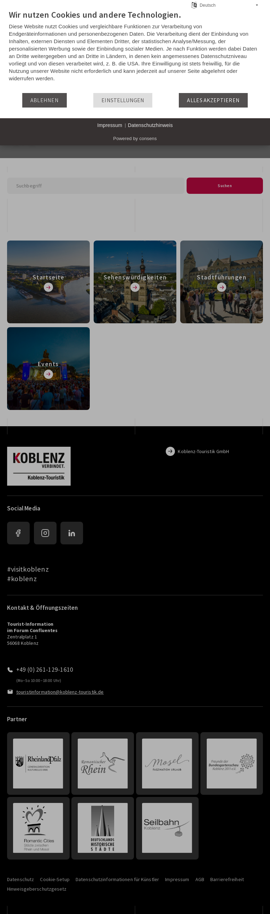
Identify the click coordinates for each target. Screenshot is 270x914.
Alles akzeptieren (213, 100)
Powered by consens (135, 138)
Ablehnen (44, 100)
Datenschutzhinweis (150, 125)
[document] (135, 51)
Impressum (109, 125)
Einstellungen (122, 100)
